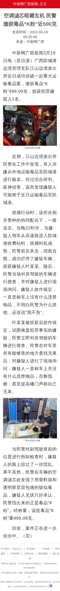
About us (17, 548)
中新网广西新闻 (25, 4)
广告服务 (45, 548)
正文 (43, 4)
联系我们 (31, 548)
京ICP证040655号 (43, 582)
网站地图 (42, 553)
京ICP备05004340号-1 (38, 586)
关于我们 (5, 548)
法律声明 (14, 553)
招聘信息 (28, 553)
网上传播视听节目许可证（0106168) (16, 582)
